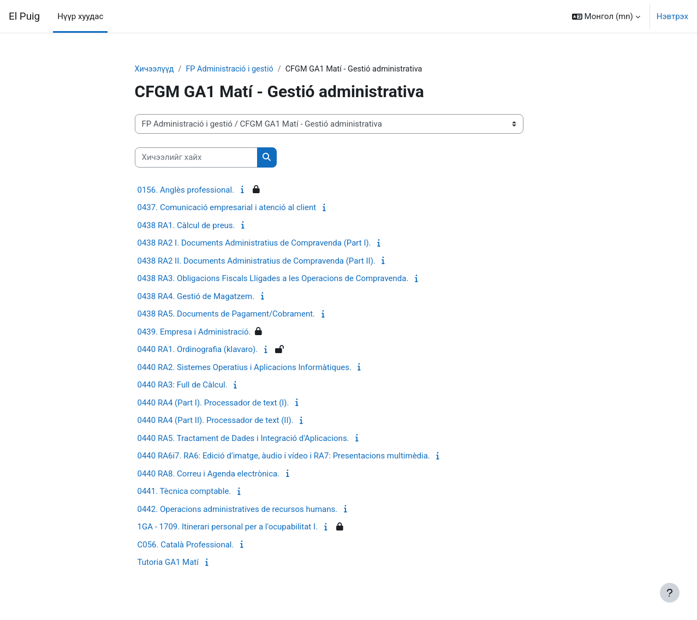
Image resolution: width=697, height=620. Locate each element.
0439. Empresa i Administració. (194, 332)
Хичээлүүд (155, 69)
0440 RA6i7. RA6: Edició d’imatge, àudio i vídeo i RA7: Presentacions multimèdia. (284, 456)
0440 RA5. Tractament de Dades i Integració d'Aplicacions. (243, 439)
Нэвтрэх (672, 16)
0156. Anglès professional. (186, 190)
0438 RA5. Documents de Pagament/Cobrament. (226, 314)
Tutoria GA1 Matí (168, 563)
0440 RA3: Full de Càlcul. (183, 385)
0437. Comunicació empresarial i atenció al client (227, 208)
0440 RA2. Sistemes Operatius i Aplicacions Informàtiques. (245, 368)
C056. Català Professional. (186, 545)
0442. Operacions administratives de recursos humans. (238, 510)
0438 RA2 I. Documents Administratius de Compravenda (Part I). (254, 243)
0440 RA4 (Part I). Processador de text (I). (213, 403)
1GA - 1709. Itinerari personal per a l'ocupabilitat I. (228, 527)
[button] (606, 16)
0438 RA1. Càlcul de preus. (186, 226)
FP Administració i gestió (232, 69)
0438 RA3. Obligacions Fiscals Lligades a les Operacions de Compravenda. (273, 279)
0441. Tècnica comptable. (184, 492)
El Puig (24, 16)
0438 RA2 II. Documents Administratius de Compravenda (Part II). (257, 261)
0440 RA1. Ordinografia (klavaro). (198, 350)
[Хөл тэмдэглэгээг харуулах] (670, 593)
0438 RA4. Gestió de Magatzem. (196, 297)
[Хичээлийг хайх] (196, 158)
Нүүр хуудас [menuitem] (80, 16)
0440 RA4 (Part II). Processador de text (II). (216, 421)
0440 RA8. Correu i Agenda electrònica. (209, 474)
